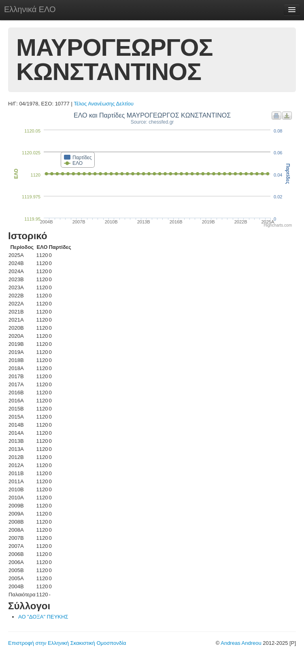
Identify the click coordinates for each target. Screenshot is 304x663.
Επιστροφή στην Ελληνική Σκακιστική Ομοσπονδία (67, 643)
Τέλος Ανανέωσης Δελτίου (104, 104)
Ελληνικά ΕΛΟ (30, 9)
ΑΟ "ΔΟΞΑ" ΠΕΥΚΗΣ (43, 617)
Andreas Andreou (241, 643)
